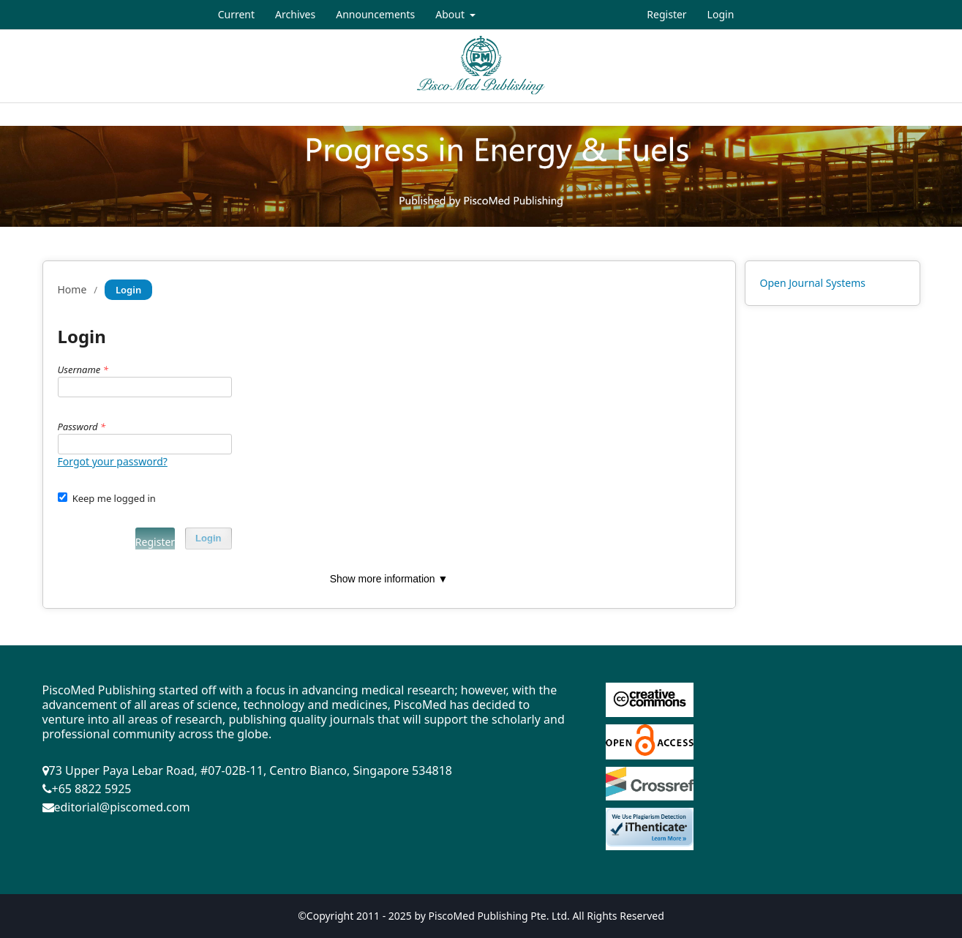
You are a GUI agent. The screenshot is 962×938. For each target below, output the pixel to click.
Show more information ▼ (389, 579)
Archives (295, 14)
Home (72, 289)
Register (666, 14)
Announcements (375, 14)
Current (236, 14)
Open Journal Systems (813, 283)
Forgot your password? (113, 461)
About (451, 14)
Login (720, 14)
